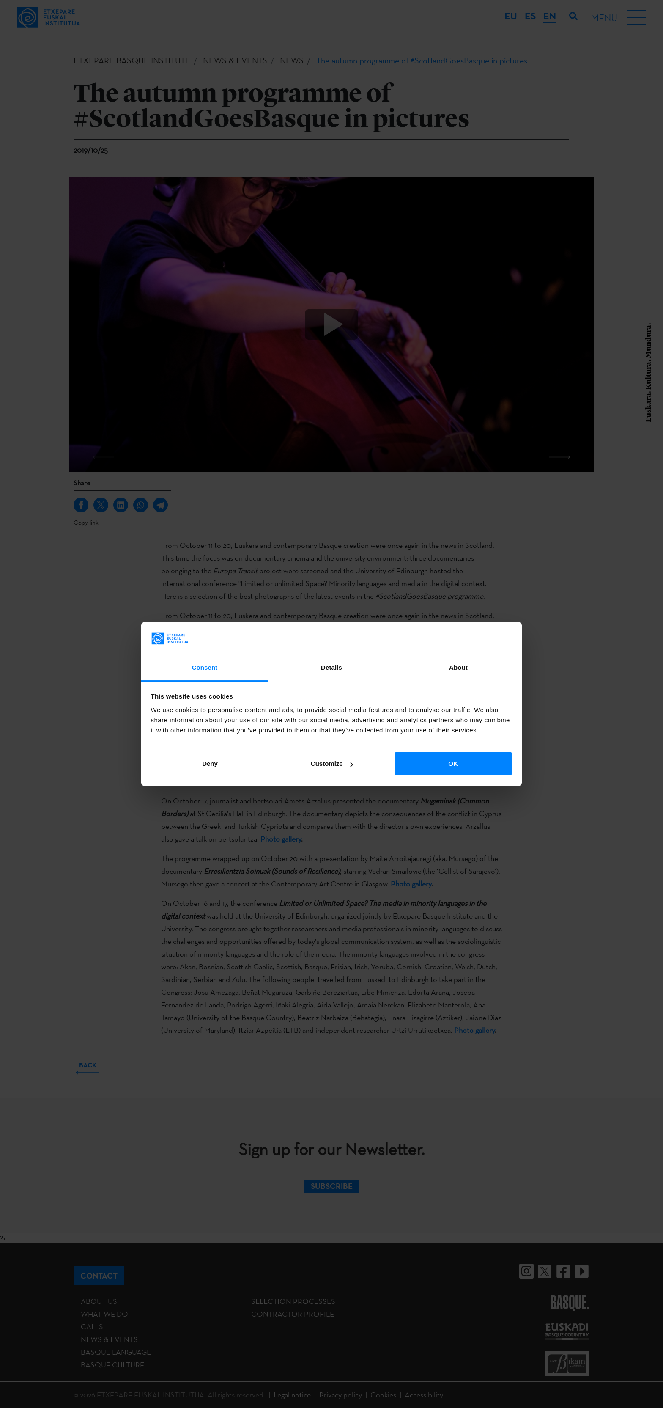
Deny (210, 763)
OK (453, 763)
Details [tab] (331, 667)
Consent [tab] (205, 667)
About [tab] (458, 667)
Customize (332, 763)
